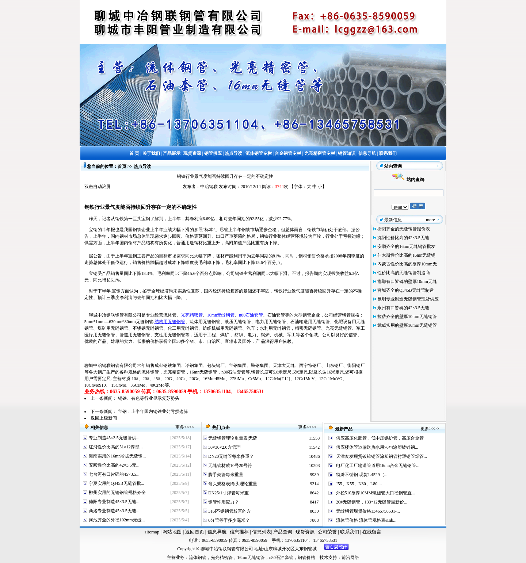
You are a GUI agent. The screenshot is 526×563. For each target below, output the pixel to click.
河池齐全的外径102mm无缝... (117, 519)
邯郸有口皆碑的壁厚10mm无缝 (407, 281)
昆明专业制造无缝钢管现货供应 (408, 299)
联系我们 (350, 532)
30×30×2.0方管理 (224, 447)
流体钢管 (150, 372)
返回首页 (194, 532)
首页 (122, 166)
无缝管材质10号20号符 (229, 465)
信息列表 (261, 532)
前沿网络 (350, 557)
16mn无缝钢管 (221, 315)
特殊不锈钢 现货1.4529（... (362, 474)
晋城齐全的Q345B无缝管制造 (405, 290)
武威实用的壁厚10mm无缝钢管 (407, 325)
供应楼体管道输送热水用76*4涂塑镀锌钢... (377, 447)
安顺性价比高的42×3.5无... (114, 465)
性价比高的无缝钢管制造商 (403, 272)
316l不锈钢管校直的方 (229, 511)
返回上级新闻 (104, 418)
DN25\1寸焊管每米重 (228, 492)
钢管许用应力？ (223, 502)
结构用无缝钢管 (170, 321)
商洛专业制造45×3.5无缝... (114, 510)
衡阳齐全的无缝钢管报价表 (403, 228)
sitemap (152, 532)
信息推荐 (238, 532)
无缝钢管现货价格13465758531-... (368, 511)
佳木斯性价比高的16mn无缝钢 (406, 255)
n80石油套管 (251, 315)
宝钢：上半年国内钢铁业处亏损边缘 (153, 411)
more (430, 219)
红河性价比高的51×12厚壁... (116, 446)
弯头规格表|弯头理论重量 (232, 483)
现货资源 (305, 532)
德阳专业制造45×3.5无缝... (114, 501)
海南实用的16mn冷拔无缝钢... (117, 456)
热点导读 (142, 166)
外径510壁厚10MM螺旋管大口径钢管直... (375, 492)
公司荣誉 (328, 532)
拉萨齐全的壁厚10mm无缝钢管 (407, 316)
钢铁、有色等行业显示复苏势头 (148, 398)
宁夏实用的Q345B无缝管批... (116, 483)
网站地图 (172, 532)
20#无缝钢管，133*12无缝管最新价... (371, 502)
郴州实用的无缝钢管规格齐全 (117, 492)
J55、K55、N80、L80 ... (359, 483)
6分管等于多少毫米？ (228, 520)
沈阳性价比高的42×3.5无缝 (403, 237)
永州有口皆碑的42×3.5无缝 (403, 307)
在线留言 (371, 532)
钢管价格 (306, 557)
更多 (179, 427)
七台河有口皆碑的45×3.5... (114, 474)
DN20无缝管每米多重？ (230, 456)
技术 (324, 557)
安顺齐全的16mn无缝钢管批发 (406, 246)
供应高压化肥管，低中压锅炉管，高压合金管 (380, 438)
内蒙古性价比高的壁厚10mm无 (407, 264)
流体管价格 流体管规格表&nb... (366, 520)
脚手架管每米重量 (225, 474)
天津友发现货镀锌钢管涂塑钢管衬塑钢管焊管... (381, 456)
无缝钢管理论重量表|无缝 (232, 438)
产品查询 (283, 532)
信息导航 (216, 532)
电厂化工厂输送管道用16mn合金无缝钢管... (377, 465)
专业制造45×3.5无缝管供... (114, 437)
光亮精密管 (192, 315)
